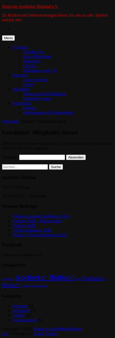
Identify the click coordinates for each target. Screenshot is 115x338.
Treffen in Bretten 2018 (32, 230)
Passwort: (33, 157)
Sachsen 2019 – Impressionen (37, 221)
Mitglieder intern (37, 98)
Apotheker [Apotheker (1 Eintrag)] (8, 279)
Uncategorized (24, 320)
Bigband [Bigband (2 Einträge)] (92, 278)
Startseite (10, 121)
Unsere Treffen (35, 80)
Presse (28, 84)
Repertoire (31, 61)
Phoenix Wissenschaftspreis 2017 (40, 235)
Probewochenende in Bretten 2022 (41, 216)
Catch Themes (46, 333)
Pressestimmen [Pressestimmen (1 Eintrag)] (39, 285)
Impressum (21, 103)
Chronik (29, 66)
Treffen (18, 315)
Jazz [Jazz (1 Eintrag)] (105, 279)
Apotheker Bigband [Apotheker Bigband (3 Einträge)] (45, 277)
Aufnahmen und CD (39, 70)
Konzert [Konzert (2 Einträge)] (11, 285)
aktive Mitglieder (37, 56)
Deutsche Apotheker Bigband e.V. (30, 6)
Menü (8, 38)
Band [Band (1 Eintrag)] (79, 279)
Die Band (20, 47)
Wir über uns (33, 52)
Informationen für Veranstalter (48, 112)
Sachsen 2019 (23, 225)
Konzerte (20, 75)
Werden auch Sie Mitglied (44, 94)
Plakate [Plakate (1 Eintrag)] (25, 285)
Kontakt (29, 108)
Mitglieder (21, 89)
